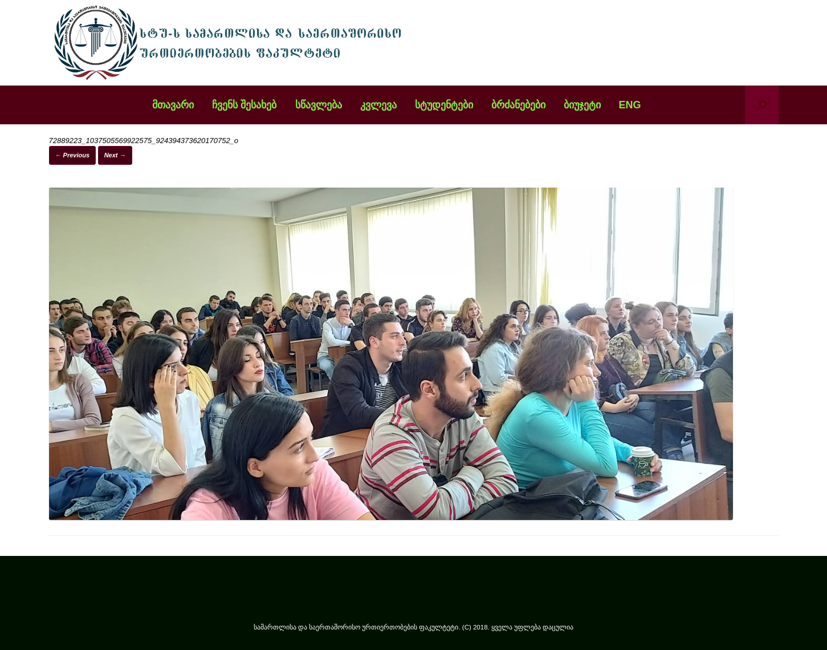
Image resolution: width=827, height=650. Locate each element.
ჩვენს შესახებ (244, 105)
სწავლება (318, 105)
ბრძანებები (518, 105)
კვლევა (378, 105)
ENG (630, 105)
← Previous (72, 155)
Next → (115, 155)
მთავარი (173, 105)
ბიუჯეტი (582, 105)
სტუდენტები (444, 105)
